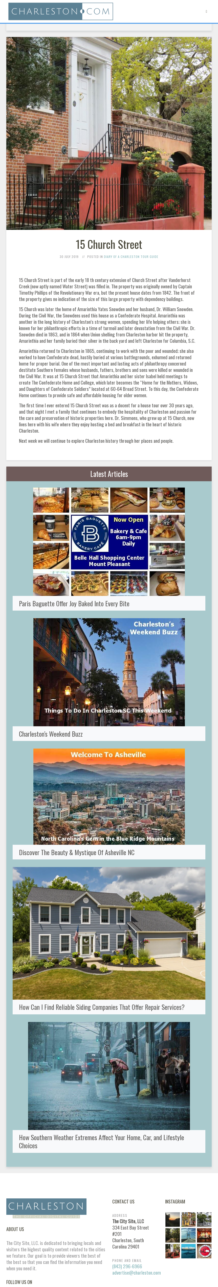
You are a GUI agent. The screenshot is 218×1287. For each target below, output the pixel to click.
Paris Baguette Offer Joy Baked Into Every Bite (74, 603)
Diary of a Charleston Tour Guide (131, 256)
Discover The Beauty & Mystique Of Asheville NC (77, 852)
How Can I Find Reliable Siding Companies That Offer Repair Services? (102, 1007)
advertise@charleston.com (136, 1272)
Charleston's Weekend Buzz (51, 733)
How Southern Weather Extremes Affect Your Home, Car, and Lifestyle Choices (101, 1141)
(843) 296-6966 (127, 1266)
